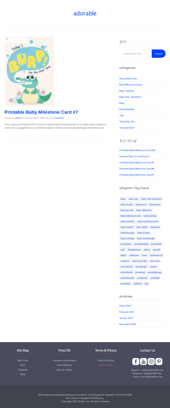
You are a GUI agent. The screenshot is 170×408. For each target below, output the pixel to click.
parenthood (126, 272)
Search (158, 53)
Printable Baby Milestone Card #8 (136, 168)
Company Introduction (64, 360)
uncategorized (126, 127)
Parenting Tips (127, 121)
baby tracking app (146, 238)
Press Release (64, 365)
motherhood (156, 255)
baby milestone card (130, 215)
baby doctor (127, 204)
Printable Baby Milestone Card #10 (137, 150)
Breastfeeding (126, 109)
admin (18, 118)
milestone (134, 255)
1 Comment (58, 118)
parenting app (155, 272)
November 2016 (127, 324)
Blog (121, 103)
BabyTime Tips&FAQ (130, 96)
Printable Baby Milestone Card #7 (41, 112)
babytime (155, 227)
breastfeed (126, 244)
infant (123, 255)
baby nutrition (127, 221)
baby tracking (127, 238)
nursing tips (141, 266)
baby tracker (143, 232)
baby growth (127, 210)
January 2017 (126, 318)
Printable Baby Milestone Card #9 (136, 162)
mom (144, 255)
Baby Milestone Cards (130, 84)
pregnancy (142, 278)
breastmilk (156, 244)
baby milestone (143, 210)
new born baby (139, 261)
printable (155, 278)
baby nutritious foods (148, 221)
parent (153, 266)
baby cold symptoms (151, 199)
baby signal (141, 227)
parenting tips (127, 278)
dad (123, 249)
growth (156, 249)
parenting (140, 272)
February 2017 (126, 311)
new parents (127, 266)
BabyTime (23, 360)
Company (23, 369)
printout (138, 283)
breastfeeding (141, 244)
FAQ (22, 365)
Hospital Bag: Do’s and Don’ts (134, 156)
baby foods (154, 204)
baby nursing (150, 215)
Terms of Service (106, 360)
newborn (125, 261)
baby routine (127, 227)
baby (123, 199)
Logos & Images (64, 369)
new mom (155, 261)
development (134, 249)
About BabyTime (128, 78)
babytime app (127, 232)
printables (125, 283)
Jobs (121, 115)
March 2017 (125, 305)
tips (146, 283)
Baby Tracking (126, 90)
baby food (141, 204)
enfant (147, 249)
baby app (133, 199)
